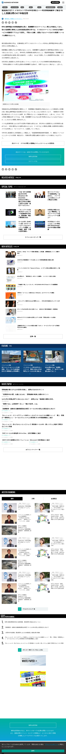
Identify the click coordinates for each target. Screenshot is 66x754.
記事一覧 (33, 358)
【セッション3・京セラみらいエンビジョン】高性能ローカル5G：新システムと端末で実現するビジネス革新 (34, 664)
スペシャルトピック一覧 (33, 237)
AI (22, 7)
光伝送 (60, 7)
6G (31, 7)
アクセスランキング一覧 (29, 630)
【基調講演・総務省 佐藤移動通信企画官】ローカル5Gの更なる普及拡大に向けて (27, 649)
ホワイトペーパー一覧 (33, 471)
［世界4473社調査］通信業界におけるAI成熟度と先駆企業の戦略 (22, 654)
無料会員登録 (55, 2)
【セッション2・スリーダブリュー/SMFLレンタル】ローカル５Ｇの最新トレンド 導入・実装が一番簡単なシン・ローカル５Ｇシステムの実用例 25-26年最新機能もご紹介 (34, 659)
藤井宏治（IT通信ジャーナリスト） (14, 18)
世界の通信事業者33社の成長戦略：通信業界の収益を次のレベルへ (23, 643)
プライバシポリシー (51, 744)
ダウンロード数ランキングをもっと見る (33, 671)
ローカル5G (14, 7)
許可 (33, 751)
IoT (39, 7)
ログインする (33, 161)
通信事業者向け (50, 7)
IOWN (4, 7)
